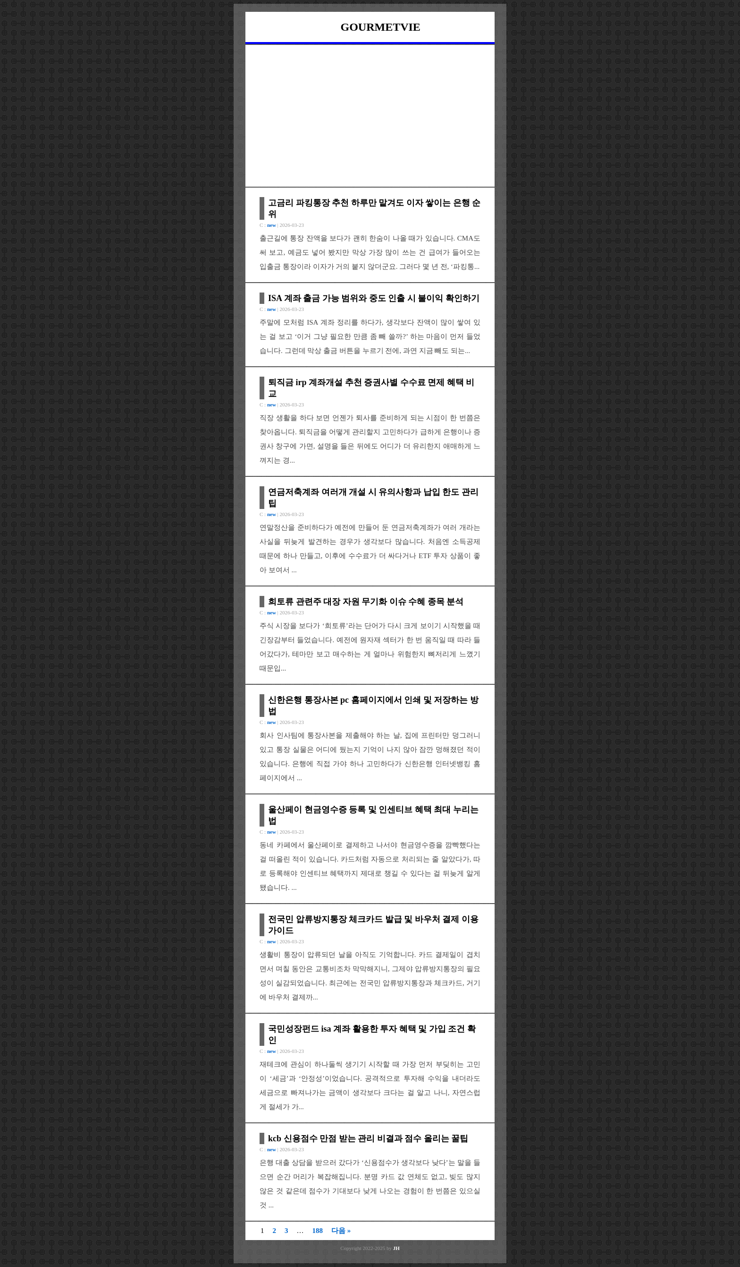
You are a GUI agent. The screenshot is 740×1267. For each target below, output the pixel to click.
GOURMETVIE (380, 27)
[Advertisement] (370, 116)
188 (317, 1230)
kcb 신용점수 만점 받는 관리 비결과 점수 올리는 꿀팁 (368, 1138)
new (271, 225)
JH (396, 1248)
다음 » (341, 1230)
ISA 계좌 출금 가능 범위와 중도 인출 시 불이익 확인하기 (373, 298)
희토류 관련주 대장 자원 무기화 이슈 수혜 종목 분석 (365, 601)
